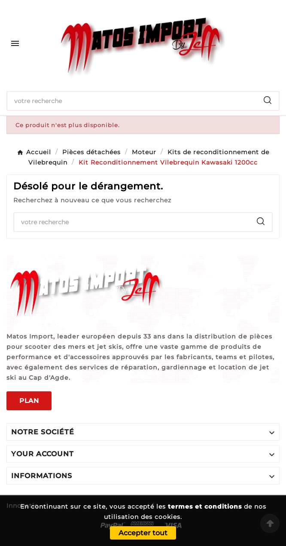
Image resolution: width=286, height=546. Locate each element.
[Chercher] (131, 101)
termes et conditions (205, 506)
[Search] (267, 100)
